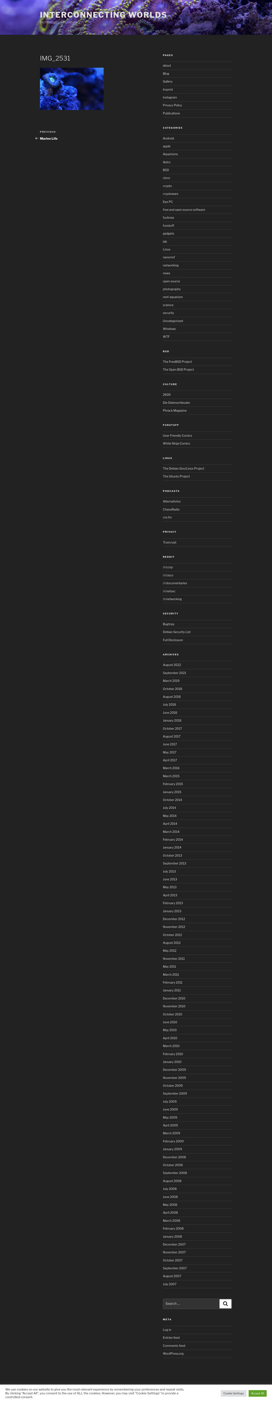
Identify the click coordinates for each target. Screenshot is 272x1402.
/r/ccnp (168, 567)
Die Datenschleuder (176, 402)
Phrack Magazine (175, 410)
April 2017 (170, 760)
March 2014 (171, 831)
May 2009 (170, 1117)
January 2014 (172, 847)
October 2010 (172, 1014)
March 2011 (171, 974)
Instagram (170, 97)
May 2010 (170, 1030)
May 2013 (170, 887)
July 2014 (169, 807)
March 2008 (171, 1220)
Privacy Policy (172, 105)
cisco (166, 178)
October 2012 (172, 935)
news (166, 273)
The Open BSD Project (178, 369)
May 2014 (170, 816)
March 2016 (171, 768)
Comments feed (174, 1345)
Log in (167, 1330)
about (167, 65)
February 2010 (173, 1054)
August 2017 (172, 736)
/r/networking (172, 599)
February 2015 (173, 784)
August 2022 (172, 665)
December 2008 (174, 1157)
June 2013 (170, 879)
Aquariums (170, 154)
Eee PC (168, 202)
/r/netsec (169, 591)
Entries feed (171, 1337)
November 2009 (174, 1078)
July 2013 (169, 871)
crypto (167, 186)
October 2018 (172, 689)
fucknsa (168, 217)
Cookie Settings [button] (233, 1393)
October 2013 (172, 855)
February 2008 (173, 1228)
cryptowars (170, 194)
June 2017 (170, 744)
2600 (167, 394)
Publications (171, 113)
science (168, 305)
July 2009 (170, 1101)
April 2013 (170, 895)
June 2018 (170, 712)
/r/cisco (168, 575)
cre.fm (167, 517)
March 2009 (171, 1133)
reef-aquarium (173, 297)
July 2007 (170, 1284)
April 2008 (170, 1212)
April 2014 (170, 823)
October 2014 (172, 800)
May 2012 (170, 950)
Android (168, 138)
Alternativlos (172, 501)
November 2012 (174, 927)
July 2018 (169, 704)
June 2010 (170, 1022)
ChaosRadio (171, 509)
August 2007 (172, 1276)
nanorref (169, 257)
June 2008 (170, 1197)
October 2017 (172, 728)
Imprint (168, 89)
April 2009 (170, 1125)
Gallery (168, 81)
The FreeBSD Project (177, 361)
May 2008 (170, 1204)
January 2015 (172, 792)
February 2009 (173, 1141)
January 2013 (172, 911)
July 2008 (170, 1189)
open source (171, 281)
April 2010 (170, 1038)
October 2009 (173, 1085)
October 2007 (173, 1260)
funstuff (168, 225)
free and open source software (184, 209)
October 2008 (173, 1165)
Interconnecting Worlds (103, 15)
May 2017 (170, 752)
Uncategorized (173, 321)
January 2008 (172, 1236)
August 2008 (172, 1181)
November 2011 (174, 958)
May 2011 (169, 966)
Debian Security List (177, 632)
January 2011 (172, 990)
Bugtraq (168, 624)
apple (167, 146)
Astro (167, 162)
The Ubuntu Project (176, 476)
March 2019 (171, 681)
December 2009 (174, 1069)
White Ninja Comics (176, 443)
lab (165, 241)
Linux (167, 249)
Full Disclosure (173, 640)
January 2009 (172, 1149)
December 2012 (174, 919)
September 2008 (175, 1173)
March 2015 (171, 776)
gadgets (168, 233)
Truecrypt (169, 542)
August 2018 (172, 696)
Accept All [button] (257, 1393)
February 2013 (173, 903)
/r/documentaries (175, 583)
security (168, 313)
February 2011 (173, 982)
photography (172, 289)
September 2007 (175, 1268)
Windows (169, 329)
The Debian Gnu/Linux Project (183, 468)
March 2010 (171, 1046)
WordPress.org (173, 1353)
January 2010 (172, 1062)
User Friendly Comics (177, 435)
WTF (166, 336)
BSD (166, 170)
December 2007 (174, 1244)
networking (171, 265)
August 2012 (172, 943)
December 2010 (174, 998)
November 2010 (174, 1006)
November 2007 (174, 1252)
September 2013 (174, 863)
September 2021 (174, 673)
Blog (166, 73)
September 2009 (175, 1093)
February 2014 (173, 839)
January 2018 (172, 720)
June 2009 (170, 1109)
